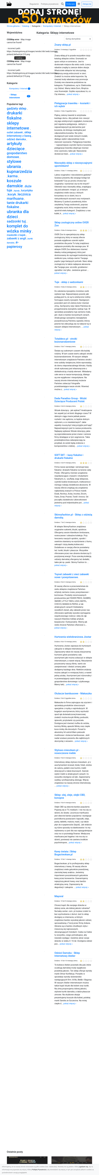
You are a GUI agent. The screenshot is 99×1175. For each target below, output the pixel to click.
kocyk (12, 194)
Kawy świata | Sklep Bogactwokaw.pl (65, 853)
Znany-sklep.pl (62, 44)
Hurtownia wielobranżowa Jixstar (72, 636)
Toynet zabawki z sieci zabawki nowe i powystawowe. (71, 576)
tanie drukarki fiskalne (17, 205)
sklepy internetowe (18, 126)
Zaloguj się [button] (87, 4)
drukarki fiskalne (15, 115)
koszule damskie (15, 183)
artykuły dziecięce (16, 146)
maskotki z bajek (16, 235)
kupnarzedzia (19, 171)
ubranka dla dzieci (18, 214)
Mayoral (58, 896)
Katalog (25, 26)
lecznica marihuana (19, 196)
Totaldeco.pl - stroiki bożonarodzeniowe (65, 340)
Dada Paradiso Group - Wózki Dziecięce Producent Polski (70, 400)
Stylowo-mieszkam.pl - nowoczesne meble (67, 752)
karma (13, 176)
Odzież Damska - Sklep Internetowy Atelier (67, 954)
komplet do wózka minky (19, 228)
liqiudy (17, 191)
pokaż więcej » (73, 94)
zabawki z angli (17, 238)
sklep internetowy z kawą (19, 134)
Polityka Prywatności (39, 1170)
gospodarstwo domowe (17, 155)
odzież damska (16, 139)
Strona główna (13, 26)
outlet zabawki (15, 132)
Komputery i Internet (52, 26)
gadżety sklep (17, 108)
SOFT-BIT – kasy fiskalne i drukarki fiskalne (68, 456)
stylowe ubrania (14, 164)
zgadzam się (83, 1167)
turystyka (27, 190)
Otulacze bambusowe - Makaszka (73, 693)
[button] (62, 4)
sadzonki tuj (17, 221)
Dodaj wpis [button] (70, 4)
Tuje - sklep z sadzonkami (68, 282)
